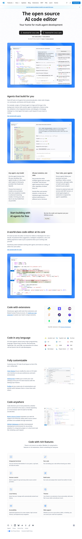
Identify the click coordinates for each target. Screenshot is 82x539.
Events (56, 3)
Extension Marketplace (66, 327)
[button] (67, 3)
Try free (47, 218)
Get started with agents (14, 116)
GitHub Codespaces (13, 424)
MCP (42, 3)
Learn (50, 3)
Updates (23, 3)
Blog (29, 3)
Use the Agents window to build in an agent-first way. (39, 7)
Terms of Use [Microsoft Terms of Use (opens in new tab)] (20, 528)
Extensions (35, 3)
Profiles (9, 386)
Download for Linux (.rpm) (52, 33)
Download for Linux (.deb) (29, 33)
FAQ (46, 3)
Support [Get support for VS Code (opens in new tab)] (9, 528)
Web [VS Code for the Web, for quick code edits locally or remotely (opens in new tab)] (33, 36)
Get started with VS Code (14, 250)
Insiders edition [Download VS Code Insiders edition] (38, 36)
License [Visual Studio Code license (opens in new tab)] (26, 528)
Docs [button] (18, 3)
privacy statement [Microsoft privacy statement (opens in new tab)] (50, 38)
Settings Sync (11, 379)
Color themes (11, 371)
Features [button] (10, 3)
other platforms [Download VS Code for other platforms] (46, 36)
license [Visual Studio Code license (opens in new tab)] (43, 38)
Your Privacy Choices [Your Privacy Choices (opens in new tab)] (15, 531)
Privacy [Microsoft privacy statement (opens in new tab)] (14, 528)
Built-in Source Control (13, 416)
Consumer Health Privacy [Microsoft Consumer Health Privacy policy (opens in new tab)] (27, 531)
